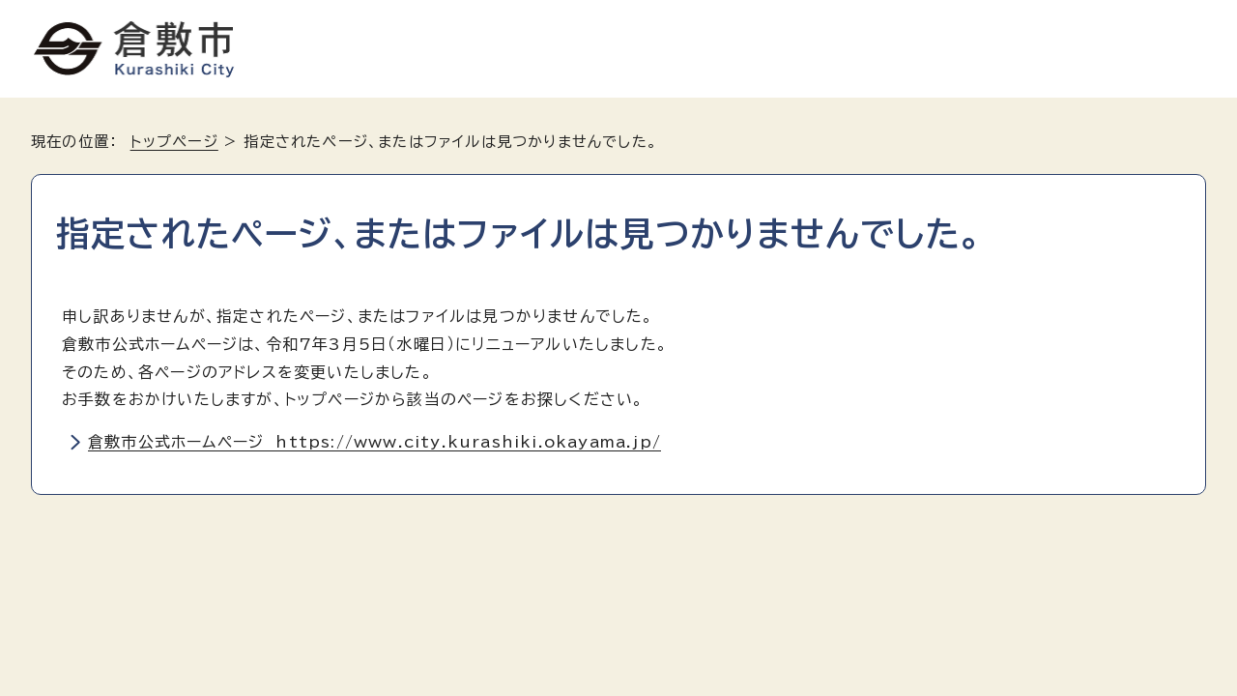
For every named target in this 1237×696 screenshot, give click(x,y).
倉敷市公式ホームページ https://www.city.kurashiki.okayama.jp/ (374, 442)
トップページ (174, 141)
